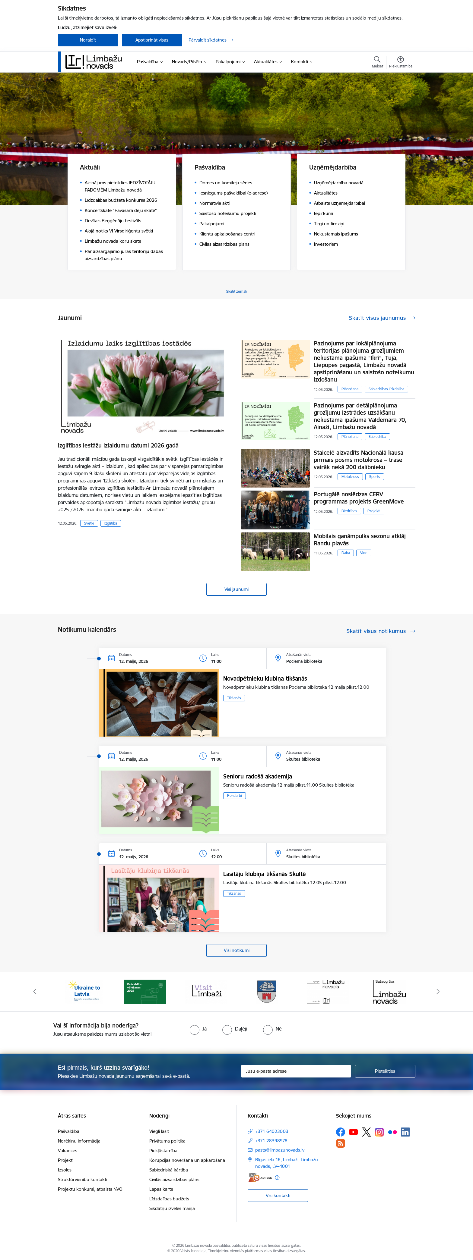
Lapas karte (161, 1189)
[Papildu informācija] (277, 1177)
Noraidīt (88, 40)
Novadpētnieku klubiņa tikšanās (265, 678)
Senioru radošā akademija (257, 776)
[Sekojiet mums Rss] (340, 1143)
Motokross (350, 476)
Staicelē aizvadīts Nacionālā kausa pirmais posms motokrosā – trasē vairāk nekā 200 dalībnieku (358, 460)
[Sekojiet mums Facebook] (340, 1132)
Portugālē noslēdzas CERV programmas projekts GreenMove (359, 498)
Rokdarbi (234, 795)
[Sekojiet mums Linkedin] (405, 1132)
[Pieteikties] (385, 1071)
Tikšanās (234, 698)
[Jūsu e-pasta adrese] (296, 1071)
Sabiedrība (377, 436)
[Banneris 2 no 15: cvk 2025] (145, 991)
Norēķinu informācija (79, 1141)
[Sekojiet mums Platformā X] (366, 1132)
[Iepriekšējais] (35, 991)
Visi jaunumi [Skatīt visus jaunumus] (236, 589)
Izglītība (110, 523)
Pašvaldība (68, 1131)
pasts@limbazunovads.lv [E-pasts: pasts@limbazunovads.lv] (279, 1150)
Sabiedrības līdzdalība (386, 389)
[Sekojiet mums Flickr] (392, 1131)
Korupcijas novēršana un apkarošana (187, 1160)
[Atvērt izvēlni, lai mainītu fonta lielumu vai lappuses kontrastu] (400, 63)
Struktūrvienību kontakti (82, 1179)
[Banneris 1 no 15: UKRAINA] (84, 991)
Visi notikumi (236, 950)
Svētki (89, 523)
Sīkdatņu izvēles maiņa (172, 1208)
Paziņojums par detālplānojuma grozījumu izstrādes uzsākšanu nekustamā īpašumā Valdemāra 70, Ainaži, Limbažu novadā (360, 416)
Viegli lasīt (159, 1131)
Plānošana (349, 389)
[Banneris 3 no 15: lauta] (206, 991)
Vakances (67, 1150)
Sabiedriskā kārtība (168, 1170)
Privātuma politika (167, 1141)
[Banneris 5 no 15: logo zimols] (328, 991)
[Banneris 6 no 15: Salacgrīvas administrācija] (389, 991)
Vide (363, 552)
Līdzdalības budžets (169, 1199)
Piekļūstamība (163, 1150)
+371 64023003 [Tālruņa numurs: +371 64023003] (271, 1131)
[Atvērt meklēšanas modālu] (377, 63)
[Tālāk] (438, 991)
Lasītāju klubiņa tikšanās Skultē (264, 874)
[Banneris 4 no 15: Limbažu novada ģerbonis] (267, 991)
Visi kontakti (278, 1195)
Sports (374, 476)
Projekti (373, 511)
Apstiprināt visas (151, 40)
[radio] (198, 1028)
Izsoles (64, 1170)
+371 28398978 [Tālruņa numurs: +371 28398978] (271, 1140)
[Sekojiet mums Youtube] (353, 1131)
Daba (345, 552)
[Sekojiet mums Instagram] (379, 1132)
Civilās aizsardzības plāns (174, 1179)
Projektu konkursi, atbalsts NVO (90, 1189)
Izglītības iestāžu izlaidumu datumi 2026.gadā (118, 445)
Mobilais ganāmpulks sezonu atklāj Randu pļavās (360, 539)
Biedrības (349, 511)
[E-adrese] (260, 1178)
